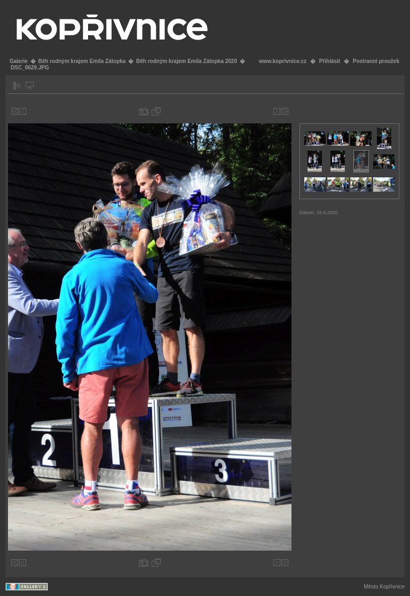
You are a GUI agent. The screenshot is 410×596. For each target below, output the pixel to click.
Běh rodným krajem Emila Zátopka (81, 61)
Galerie (19, 61)
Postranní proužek (376, 61)
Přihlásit (329, 61)
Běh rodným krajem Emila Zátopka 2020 (186, 61)
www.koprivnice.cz (282, 61)
